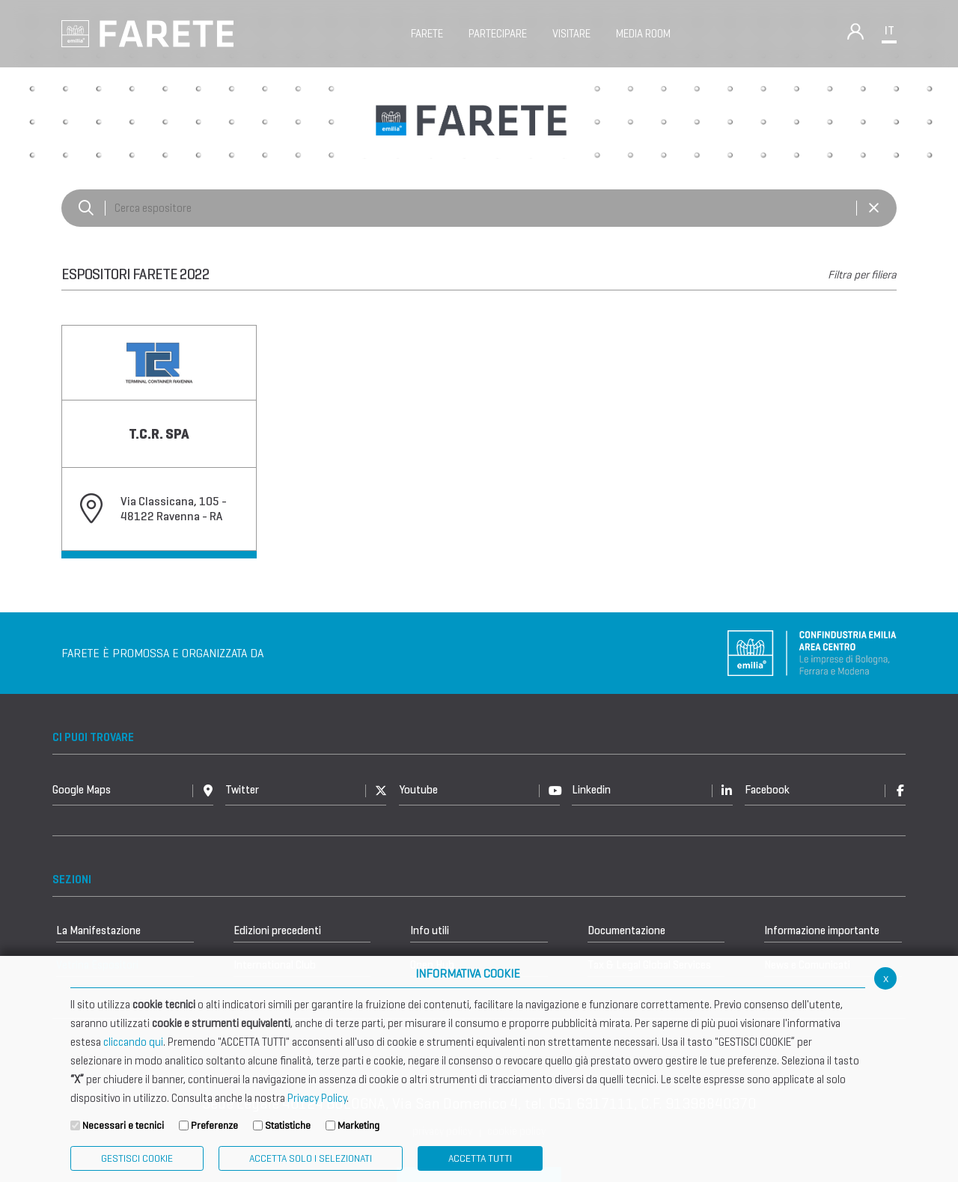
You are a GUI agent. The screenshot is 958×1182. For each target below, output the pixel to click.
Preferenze (214, 1125)
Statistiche (288, 1125)
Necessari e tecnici (123, 1125)
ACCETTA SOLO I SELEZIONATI (310, 1158)
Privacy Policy (317, 1098)
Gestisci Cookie (137, 1158)
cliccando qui (133, 1042)
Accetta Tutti (480, 1158)
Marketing (358, 1125)
